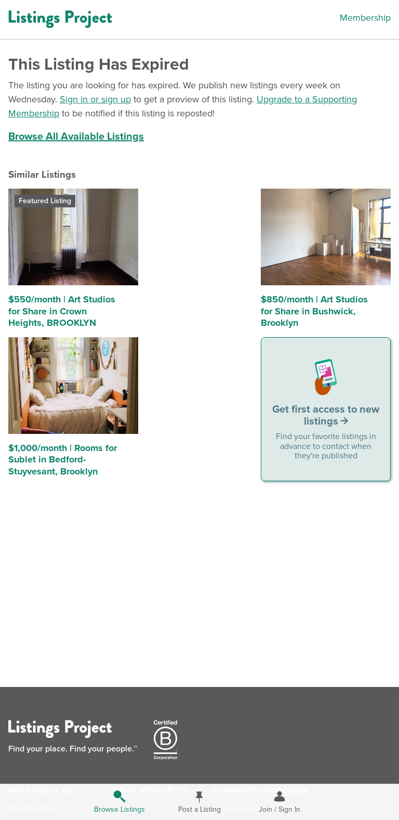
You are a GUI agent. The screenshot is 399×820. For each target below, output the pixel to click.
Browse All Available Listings (76, 136)
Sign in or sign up (95, 99)
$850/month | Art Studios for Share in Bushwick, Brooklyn (314, 311)
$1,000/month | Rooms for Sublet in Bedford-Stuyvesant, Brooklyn (62, 459)
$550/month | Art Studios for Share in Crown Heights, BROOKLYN (61, 311)
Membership (365, 17)
